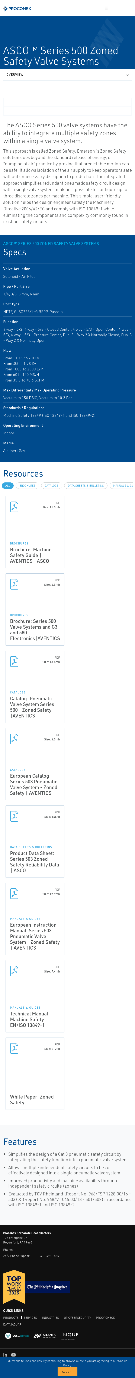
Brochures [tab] (27, 485)
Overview (14, 74)
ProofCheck (105, 1317)
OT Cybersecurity (77, 1317)
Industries (50, 1317)
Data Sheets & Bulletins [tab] (86, 485)
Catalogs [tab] (51, 485)
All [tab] (7, 485)
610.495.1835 (49, 1255)
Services (30, 1317)
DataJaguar (12, 1324)
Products (11, 1317)
